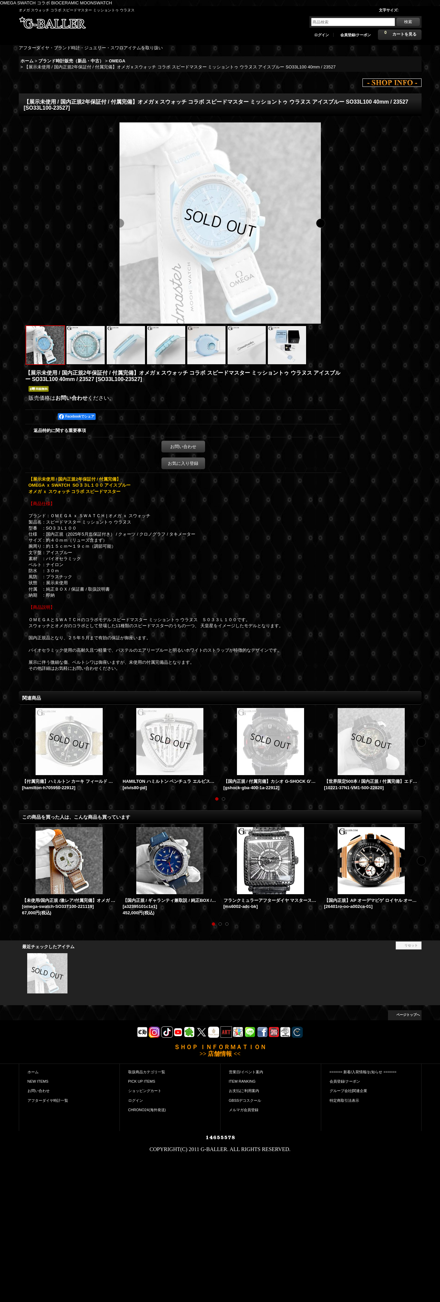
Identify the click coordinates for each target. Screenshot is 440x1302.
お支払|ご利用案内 (244, 1091)
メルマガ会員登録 (243, 1110)
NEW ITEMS (38, 1081)
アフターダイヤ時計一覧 (48, 1100)
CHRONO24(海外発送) (147, 1110)
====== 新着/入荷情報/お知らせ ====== (363, 1072)
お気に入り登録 (183, 463)
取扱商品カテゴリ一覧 (146, 1072)
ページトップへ (408, 1015)
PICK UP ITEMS (141, 1081)
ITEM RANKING (242, 1081)
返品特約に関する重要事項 (60, 430)
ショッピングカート (144, 1091)
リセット (411, 945)
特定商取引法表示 (344, 1100)
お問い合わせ (71, 398)
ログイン (321, 35)
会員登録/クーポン (355, 35)
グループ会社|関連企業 (349, 1091)
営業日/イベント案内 (246, 1072)
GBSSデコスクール (245, 1100)
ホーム (33, 1072)
